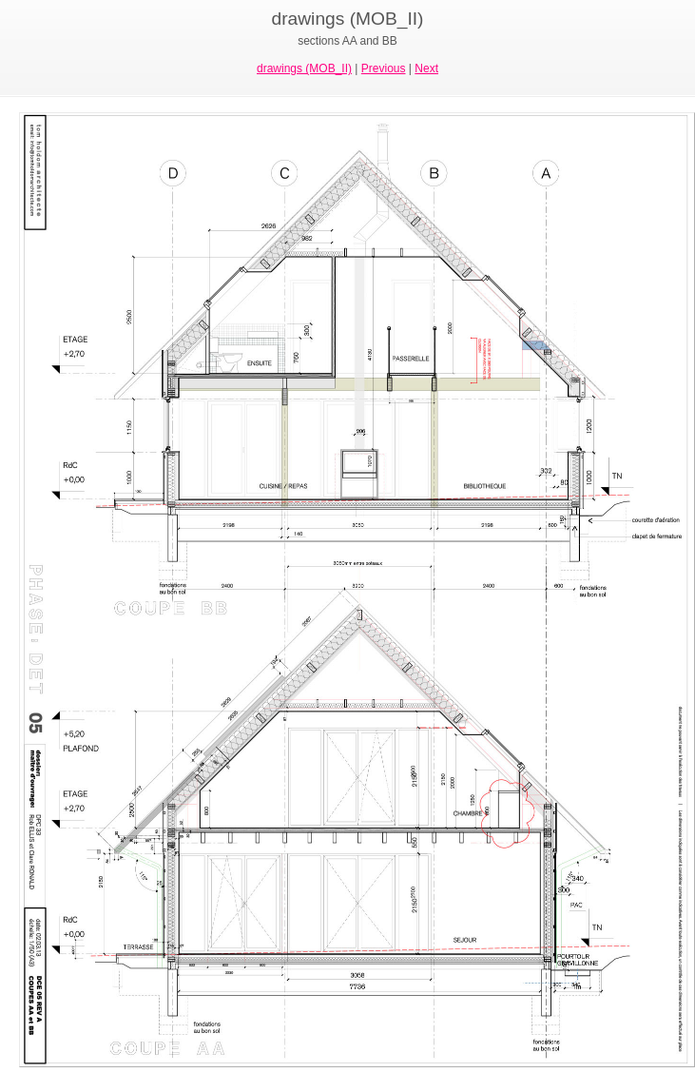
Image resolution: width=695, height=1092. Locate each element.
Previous (383, 68)
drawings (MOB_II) (304, 68)
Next (426, 68)
